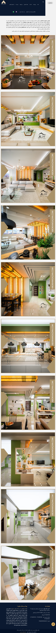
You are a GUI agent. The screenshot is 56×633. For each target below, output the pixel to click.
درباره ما (17, 4)
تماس (15, 31)
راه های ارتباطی (11, 4)
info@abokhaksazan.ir (43, 621)
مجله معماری (26, 4)
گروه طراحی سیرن (23, 632)
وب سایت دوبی (22, 11)
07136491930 (33, 617)
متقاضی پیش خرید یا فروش (30, 11)
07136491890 (39, 617)
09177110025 (40, 612)
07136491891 (47, 618)
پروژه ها (34, 4)
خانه (38, 4)
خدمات (30, 4)
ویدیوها (21, 4)
